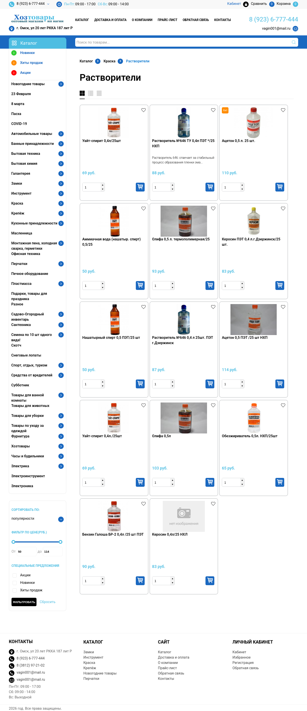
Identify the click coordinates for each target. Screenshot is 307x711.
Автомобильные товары (31, 134)
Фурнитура (20, 436)
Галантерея (20, 173)
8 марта (17, 104)
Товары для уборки (27, 416)
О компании (142, 20)
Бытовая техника (25, 153)
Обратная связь (196, 20)
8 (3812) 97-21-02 (31, 659)
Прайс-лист (167, 20)
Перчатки (19, 264)
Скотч (16, 345)
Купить (123, 187)
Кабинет (239, 645)
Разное (17, 304)
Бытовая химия (24, 163)
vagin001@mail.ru (276, 28)
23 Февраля (21, 94)
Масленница (21, 233)
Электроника (22, 486)
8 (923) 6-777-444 (27, 4)
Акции (21, 73)
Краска (17, 203)
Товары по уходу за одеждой (27, 428)
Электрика (20, 466)
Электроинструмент (28, 476)
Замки (16, 183)
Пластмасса (21, 284)
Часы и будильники (27, 456)
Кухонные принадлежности (34, 223)
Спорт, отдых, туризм (29, 365)
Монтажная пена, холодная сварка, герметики (34, 246)
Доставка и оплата (110, 20)
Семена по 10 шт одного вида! (31, 337)
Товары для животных (30, 406)
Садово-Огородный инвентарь (27, 317)
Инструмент (21, 193)
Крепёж (17, 213)
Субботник (20, 385)
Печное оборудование (29, 274)
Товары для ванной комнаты (27, 397)
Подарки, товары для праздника (29, 296)
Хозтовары (20, 446)
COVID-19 (19, 124)
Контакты (222, 20)
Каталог (82, 20)
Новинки (23, 53)
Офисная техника (25, 254)
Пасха (16, 114)
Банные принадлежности (32, 144)
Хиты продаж (27, 63)
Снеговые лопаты (26, 355)
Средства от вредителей (31, 375)
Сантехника (21, 325)
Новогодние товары (28, 84)
